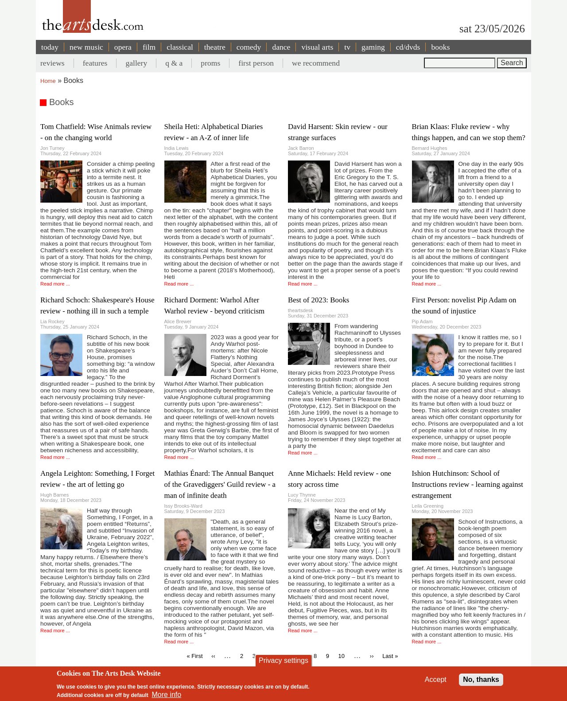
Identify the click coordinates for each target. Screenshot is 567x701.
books (440, 47)
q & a (174, 63)
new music (86, 47)
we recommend (316, 63)
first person (256, 63)
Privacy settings (283, 660)
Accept (436, 679)
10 (341, 656)
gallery (136, 63)
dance (281, 47)
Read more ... (55, 283)
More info (167, 695)
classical (180, 47)
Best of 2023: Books (318, 300)
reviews (52, 63)
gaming (373, 47)
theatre (214, 47)
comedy (249, 47)
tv (347, 47)
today (49, 47)
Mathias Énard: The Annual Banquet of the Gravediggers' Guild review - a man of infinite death (220, 484)
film (149, 47)
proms (210, 63)
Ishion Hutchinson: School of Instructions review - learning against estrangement (467, 484)
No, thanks (481, 679)
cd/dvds (408, 47)
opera (123, 47)
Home (48, 81)
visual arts (317, 47)
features (95, 63)
